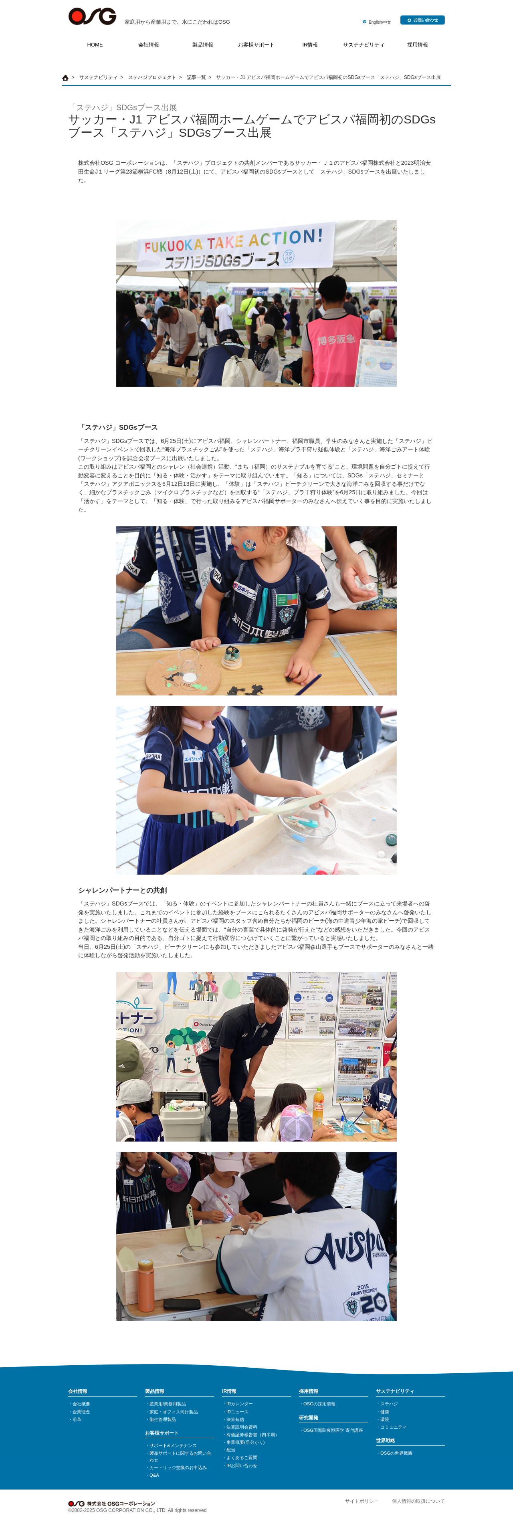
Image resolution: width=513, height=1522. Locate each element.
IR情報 (310, 45)
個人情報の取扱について (418, 1501)
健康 (384, 1411)
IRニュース (237, 1411)
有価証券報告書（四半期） (252, 1434)
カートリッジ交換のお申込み (178, 1467)
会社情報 (148, 45)
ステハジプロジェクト (152, 77)
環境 (384, 1419)
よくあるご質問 (241, 1457)
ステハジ (389, 1403)
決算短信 (235, 1419)
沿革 (77, 1419)
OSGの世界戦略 (396, 1453)
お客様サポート (256, 45)
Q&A (154, 1475)
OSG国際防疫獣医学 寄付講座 (333, 1430)
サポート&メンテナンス (173, 1445)
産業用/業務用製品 (167, 1403)
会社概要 (81, 1403)
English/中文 (380, 22)
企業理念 (81, 1411)
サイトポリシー (362, 1501)
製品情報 (202, 45)
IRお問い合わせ (241, 1465)
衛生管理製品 (162, 1419)
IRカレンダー (239, 1403)
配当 (230, 1449)
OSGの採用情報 (319, 1403)
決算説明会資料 (241, 1427)
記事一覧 (196, 77)
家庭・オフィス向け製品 (173, 1411)
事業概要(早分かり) (245, 1442)
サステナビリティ (364, 45)
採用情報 (417, 45)
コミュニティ (393, 1427)
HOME (95, 45)
